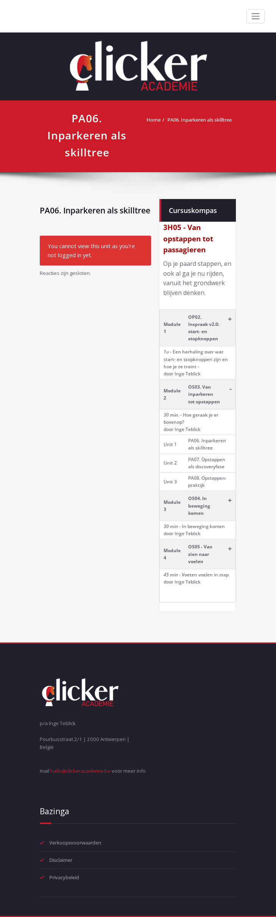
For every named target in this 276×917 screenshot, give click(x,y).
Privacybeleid (64, 877)
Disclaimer (60, 860)
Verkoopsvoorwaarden (75, 842)
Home (154, 119)
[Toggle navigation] (255, 16)
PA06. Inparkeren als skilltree (199, 119)
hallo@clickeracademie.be (80, 770)
